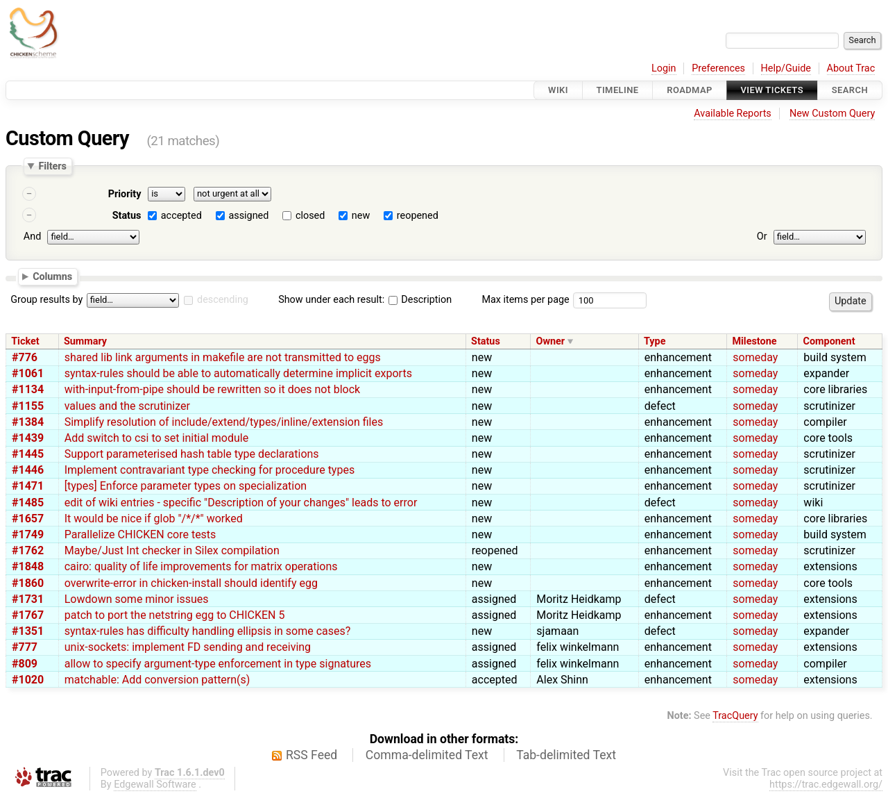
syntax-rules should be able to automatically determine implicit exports (238, 373)
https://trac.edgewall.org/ (825, 784)
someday (755, 357)
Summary (85, 341)
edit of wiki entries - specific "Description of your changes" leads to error (241, 502)
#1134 (28, 389)
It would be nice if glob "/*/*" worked (154, 518)
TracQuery (735, 716)
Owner (550, 341)
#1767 (28, 615)
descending (222, 300)
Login (663, 68)
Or (762, 236)
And (32, 236)
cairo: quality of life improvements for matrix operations (201, 566)
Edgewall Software (155, 784)
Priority (125, 194)
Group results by (46, 300)
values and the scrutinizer (127, 406)
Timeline (618, 90)
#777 (24, 647)
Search (850, 90)
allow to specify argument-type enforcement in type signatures (218, 663)
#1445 (28, 454)
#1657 (28, 518)
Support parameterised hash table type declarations (192, 454)
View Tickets (772, 90)
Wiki (558, 90)
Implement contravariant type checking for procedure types (210, 469)
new (361, 216)
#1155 (28, 406)
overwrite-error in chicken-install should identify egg (191, 583)
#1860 (28, 583)
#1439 (28, 438)
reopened (417, 216)
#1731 (28, 599)
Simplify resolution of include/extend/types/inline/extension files (224, 422)
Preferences (718, 68)
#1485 (28, 502)
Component (829, 341)
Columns (52, 275)
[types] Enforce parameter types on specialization (186, 485)
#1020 (28, 679)
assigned (248, 216)
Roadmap (689, 90)
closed (310, 216)
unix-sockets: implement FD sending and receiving (188, 647)
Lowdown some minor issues (137, 599)
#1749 (28, 534)
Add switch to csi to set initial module (156, 438)
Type (654, 341)
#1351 (28, 631)
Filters (52, 166)
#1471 (28, 485)
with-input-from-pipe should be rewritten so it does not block (212, 389)
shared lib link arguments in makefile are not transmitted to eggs (223, 357)
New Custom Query (832, 113)
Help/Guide (786, 68)
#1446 (28, 469)
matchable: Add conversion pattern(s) (157, 679)
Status (127, 216)
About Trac (851, 68)
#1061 (28, 373)
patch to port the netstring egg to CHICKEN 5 (175, 615)
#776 (24, 357)
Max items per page (525, 300)
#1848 (28, 566)
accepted (181, 216)
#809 (24, 663)
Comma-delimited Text (427, 755)
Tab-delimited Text (566, 755)
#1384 (28, 422)
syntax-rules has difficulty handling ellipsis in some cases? (208, 631)
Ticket (25, 341)
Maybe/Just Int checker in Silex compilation (172, 550)
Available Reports (732, 113)
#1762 (28, 550)
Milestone (754, 341)
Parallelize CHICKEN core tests (140, 534)
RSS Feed (311, 755)
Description (420, 300)
